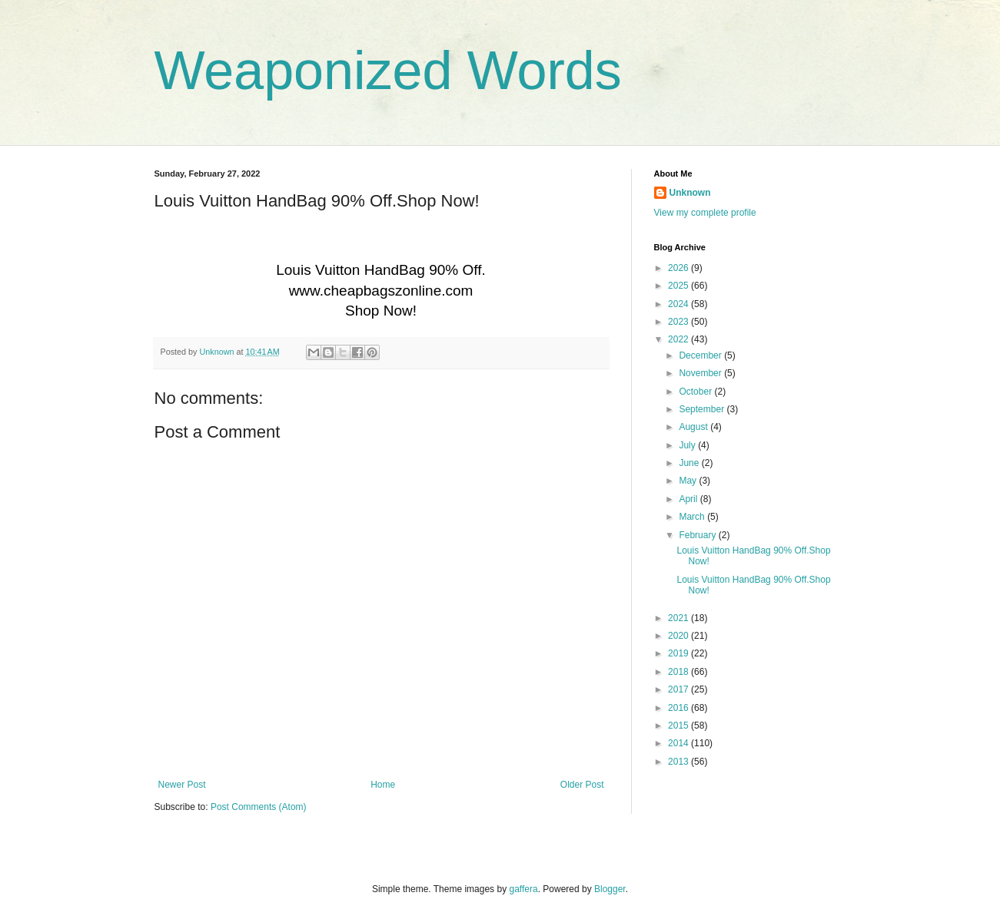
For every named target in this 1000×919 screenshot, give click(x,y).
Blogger (610, 889)
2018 (679, 671)
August (694, 426)
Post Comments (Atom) (259, 807)
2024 (679, 304)
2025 (679, 285)
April (689, 499)
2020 (679, 635)
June (690, 463)
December (701, 355)
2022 (679, 339)
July (688, 445)
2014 (679, 743)
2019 (679, 653)
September (702, 409)
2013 (679, 761)
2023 (679, 321)
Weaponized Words (388, 71)
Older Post (582, 784)
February (698, 535)
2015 (679, 725)
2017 (679, 689)
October (696, 391)
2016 (679, 707)
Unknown (690, 192)
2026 (679, 268)
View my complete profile (705, 212)
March (693, 516)
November (701, 373)
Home (382, 784)
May (689, 480)
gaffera (523, 889)
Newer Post (182, 784)
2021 (679, 618)
